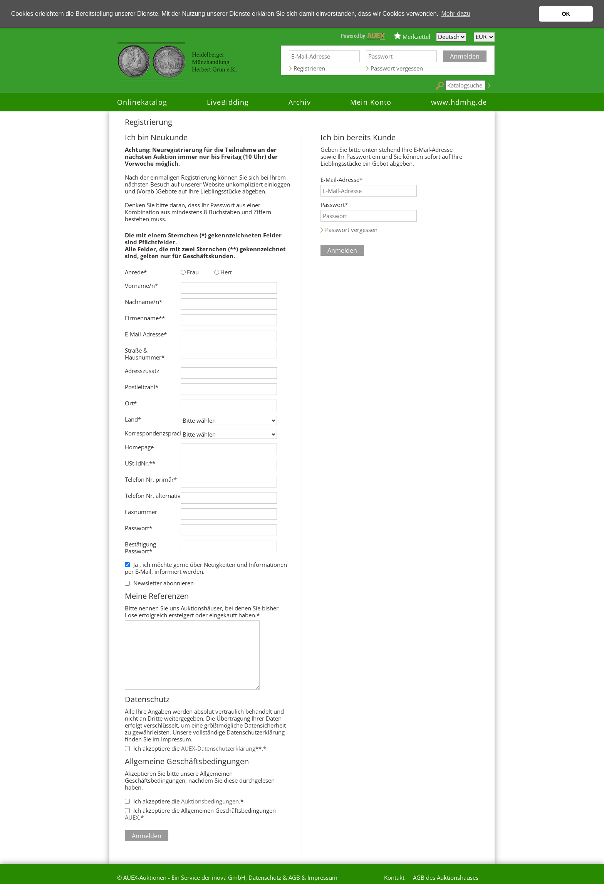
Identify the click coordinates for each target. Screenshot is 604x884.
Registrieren (309, 68)
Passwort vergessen (397, 68)
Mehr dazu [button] (455, 13)
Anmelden (465, 56)
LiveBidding (228, 102)
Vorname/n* (141, 285)
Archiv (300, 102)
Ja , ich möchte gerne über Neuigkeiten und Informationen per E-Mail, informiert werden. (206, 568)
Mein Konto (370, 102)
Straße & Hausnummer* (144, 354)
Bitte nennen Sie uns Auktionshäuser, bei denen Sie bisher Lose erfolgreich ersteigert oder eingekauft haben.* (208, 604)
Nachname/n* (143, 301)
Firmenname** (145, 317)
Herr (226, 272)
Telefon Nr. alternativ (153, 495)
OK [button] (566, 14)
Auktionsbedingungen (210, 801)
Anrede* (136, 272)
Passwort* (138, 527)
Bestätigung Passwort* (140, 548)
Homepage (139, 447)
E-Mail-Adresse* (146, 334)
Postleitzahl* (141, 386)
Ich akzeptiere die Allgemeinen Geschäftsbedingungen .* (200, 814)
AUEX (132, 817)
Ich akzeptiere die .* (188, 801)
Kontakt (394, 877)
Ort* (131, 403)
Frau (193, 272)
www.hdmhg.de (459, 102)
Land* (133, 419)
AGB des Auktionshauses (445, 877)
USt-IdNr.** (140, 463)
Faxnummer (141, 511)
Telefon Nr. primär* (151, 479)
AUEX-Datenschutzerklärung (218, 748)
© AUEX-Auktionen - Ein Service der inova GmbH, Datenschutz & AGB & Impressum (227, 877)
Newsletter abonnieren (163, 583)
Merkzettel (416, 36)
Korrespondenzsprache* (153, 433)
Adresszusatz (142, 370)
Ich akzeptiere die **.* (199, 748)
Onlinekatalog (142, 102)
